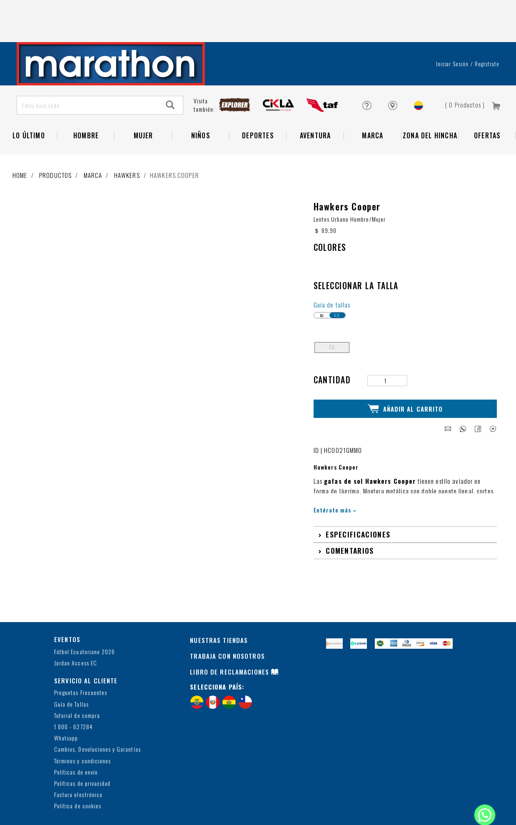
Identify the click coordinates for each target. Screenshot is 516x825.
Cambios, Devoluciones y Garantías (97, 715)
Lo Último (28, 103)
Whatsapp (66, 704)
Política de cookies (77, 772)
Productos (55, 142)
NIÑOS (200, 103)
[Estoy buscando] (87, 72)
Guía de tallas (332, 271)
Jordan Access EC (75, 628)
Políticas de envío (76, 738)
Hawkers (127, 142)
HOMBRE (86, 103)
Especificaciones (358, 500)
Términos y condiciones (82, 726)
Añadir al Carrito (405, 375)
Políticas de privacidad (82, 749)
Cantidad (332, 347)
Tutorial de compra (77, 681)
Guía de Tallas (71, 670)
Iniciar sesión (452, 31)
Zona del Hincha (430, 103)
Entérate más (335, 476)
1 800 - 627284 (73, 693)
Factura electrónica (78, 761)
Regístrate (487, 31)
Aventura (315, 103)
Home (19, 142)
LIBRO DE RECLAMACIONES (229, 637)
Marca (372, 103)
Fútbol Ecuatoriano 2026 (84, 617)
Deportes (258, 103)
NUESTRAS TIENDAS (219, 606)
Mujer (143, 103)
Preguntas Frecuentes (80, 658)
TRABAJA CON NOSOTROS (227, 622)
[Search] (170, 72)
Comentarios (350, 516)
